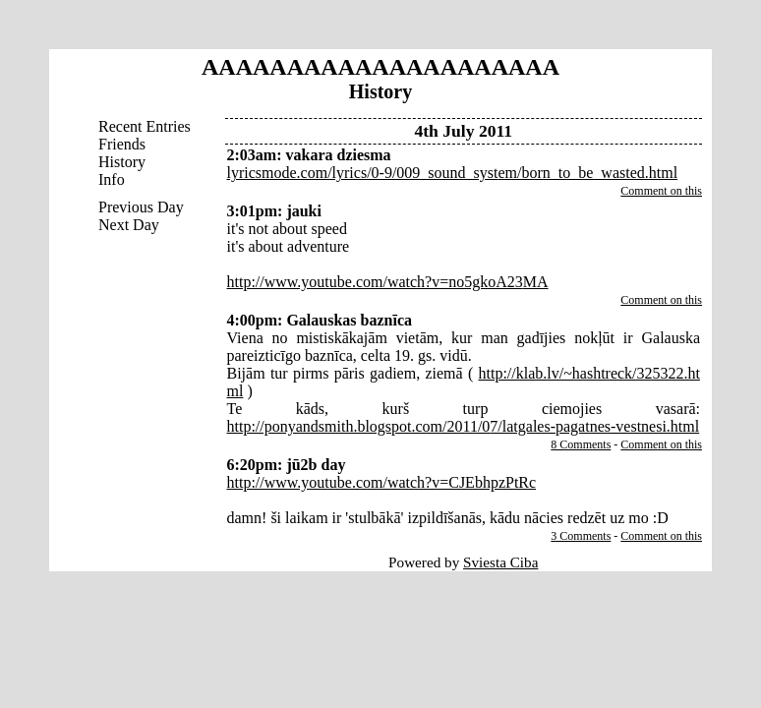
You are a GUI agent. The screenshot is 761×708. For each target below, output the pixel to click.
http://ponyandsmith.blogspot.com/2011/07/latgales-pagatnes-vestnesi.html (463, 426)
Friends (122, 144)
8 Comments (581, 444)
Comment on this (661, 191)
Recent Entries (144, 126)
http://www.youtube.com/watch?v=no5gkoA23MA (388, 281)
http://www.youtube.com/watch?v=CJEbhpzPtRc (382, 482)
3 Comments (581, 536)
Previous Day (141, 207)
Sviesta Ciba (500, 562)
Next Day (128, 224)
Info (111, 179)
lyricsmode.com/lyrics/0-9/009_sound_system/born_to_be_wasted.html (452, 172)
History (122, 161)
